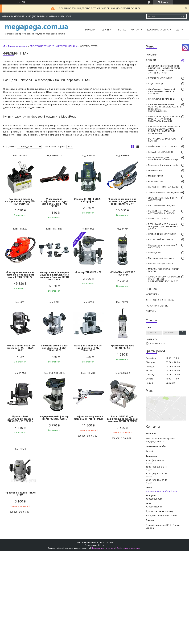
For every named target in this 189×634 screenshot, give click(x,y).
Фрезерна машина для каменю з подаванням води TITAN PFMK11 (122, 201)
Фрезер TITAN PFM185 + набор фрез (88, 200)
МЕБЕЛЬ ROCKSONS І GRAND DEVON (163, 270)
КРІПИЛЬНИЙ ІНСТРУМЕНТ (162, 234)
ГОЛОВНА (90, 29)
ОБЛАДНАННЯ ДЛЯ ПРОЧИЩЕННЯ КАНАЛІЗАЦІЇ (163, 158)
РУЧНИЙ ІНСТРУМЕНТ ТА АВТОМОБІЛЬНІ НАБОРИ (161, 212)
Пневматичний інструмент (161, 258)
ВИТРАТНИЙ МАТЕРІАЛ (160, 239)
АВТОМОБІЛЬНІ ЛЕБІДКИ (161, 205)
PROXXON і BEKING (158, 218)
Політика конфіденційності (129, 548)
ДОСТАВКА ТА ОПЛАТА (159, 29)
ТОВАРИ (104, 29)
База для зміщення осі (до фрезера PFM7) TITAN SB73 (88, 348)
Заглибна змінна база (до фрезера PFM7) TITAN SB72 (54, 348)
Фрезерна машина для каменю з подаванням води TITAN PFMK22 (20, 274)
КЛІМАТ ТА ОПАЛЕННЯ (160, 152)
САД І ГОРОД (155, 83)
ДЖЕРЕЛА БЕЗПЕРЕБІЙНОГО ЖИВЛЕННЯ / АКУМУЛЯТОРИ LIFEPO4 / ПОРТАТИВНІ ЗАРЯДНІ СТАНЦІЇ (164, 69)
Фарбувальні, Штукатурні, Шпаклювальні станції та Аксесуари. (161, 91)
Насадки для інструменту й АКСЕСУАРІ (162, 246)
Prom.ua (109, 542)
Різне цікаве (154, 252)
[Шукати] (182, 16)
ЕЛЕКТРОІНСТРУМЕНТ (160, 78)
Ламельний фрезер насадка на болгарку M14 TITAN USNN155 (20, 201)
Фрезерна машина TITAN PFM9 (20, 494)
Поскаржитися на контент (103, 548)
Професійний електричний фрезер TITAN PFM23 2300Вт (20, 419)
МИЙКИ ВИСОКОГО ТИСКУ (162, 146)
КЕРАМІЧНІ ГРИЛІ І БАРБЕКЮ (163, 187)
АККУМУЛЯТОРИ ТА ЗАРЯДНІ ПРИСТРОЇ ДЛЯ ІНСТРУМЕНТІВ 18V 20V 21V (164, 279)
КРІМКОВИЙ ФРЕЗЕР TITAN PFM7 (122, 273)
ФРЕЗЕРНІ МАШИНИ (67, 46)
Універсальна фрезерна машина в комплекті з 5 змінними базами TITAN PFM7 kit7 (54, 276)
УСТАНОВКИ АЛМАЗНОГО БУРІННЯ (162, 140)
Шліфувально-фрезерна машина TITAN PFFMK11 (88, 417)
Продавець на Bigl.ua (94, 545)
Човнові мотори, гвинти (160, 263)
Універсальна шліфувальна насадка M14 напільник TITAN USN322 (54, 203)
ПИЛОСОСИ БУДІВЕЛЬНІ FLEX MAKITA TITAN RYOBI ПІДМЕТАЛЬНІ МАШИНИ (164, 119)
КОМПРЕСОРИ (155, 181)
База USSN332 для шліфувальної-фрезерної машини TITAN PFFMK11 (122, 419)
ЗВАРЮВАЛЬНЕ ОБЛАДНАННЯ (164, 192)
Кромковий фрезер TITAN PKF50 (122, 347)
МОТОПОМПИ (155, 176)
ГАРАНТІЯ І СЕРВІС (157, 305)
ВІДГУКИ (151, 311)
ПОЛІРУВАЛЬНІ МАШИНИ (161, 99)
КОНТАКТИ (136, 29)
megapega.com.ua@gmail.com (161, 491)
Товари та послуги (17, 46)
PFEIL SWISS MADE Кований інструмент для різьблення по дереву (163, 226)
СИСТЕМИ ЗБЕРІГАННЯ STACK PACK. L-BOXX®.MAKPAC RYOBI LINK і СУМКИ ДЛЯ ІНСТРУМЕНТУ (164, 130)
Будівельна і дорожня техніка (163, 165)
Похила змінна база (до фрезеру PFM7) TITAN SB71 (20, 348)
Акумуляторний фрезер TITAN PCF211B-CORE (54, 417)
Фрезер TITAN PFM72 (88, 272)
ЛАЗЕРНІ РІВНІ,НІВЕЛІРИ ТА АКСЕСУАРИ (162, 199)
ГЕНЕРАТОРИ (155, 170)
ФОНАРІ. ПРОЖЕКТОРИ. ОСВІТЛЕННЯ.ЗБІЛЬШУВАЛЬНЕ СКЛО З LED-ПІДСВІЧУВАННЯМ (164, 108)
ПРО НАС (121, 29)
